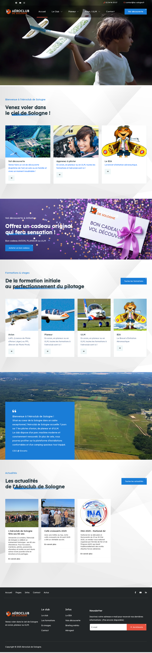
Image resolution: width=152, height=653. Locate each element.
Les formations (48, 621)
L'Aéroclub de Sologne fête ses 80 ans (20, 533)
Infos (27, 593)
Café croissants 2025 (55, 532)
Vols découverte (72, 621)
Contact (110, 11)
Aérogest (69, 631)
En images (46, 626)
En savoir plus (14, 560)
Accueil (42, 11)
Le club (44, 616)
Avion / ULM (92, 11)
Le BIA (68, 616)
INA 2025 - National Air (93, 532)
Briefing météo (72, 626)
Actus (46, 593)
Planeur (73, 11)
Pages (18, 593)
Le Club (57, 11)
